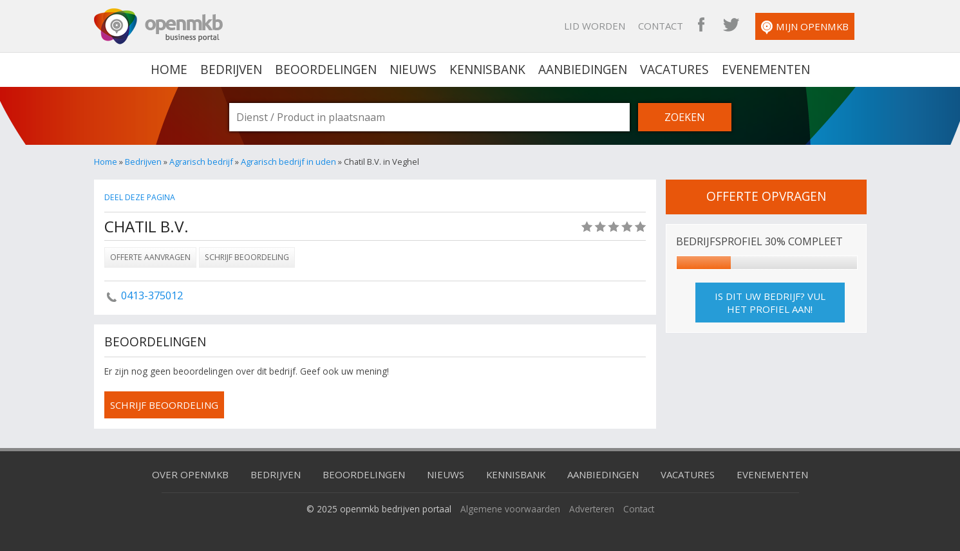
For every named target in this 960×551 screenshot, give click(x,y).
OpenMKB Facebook (701, 26)
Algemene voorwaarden (510, 509)
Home (105, 161)
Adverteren (591, 509)
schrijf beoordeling (164, 404)
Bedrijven (231, 69)
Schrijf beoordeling (247, 257)
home (169, 69)
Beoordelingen (326, 69)
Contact (660, 25)
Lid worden (594, 25)
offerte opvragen (766, 196)
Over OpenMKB (190, 474)
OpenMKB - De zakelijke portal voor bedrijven (158, 26)
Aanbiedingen (582, 69)
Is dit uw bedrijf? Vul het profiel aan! (770, 302)
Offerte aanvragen (150, 257)
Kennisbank (487, 69)
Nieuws (413, 69)
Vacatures (674, 69)
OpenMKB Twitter (730, 26)
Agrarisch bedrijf (201, 161)
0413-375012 (152, 295)
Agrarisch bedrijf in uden (288, 161)
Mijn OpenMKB (805, 27)
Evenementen (766, 69)
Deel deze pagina (139, 197)
